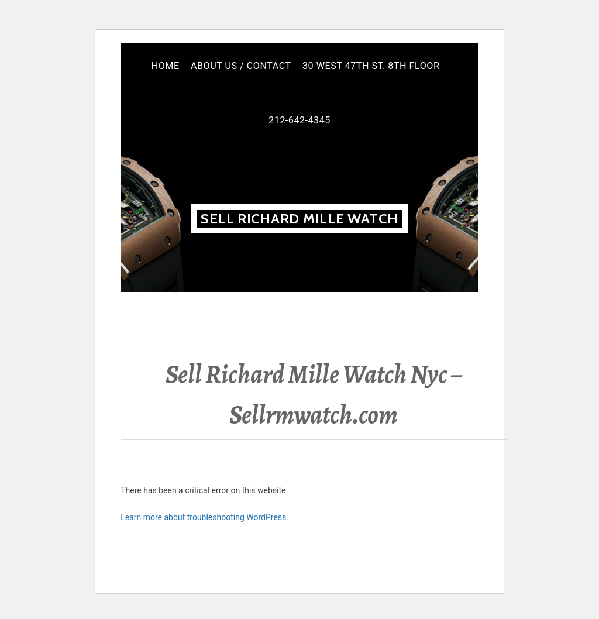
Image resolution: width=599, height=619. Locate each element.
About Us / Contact (241, 65)
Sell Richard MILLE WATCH (299, 218)
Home (166, 65)
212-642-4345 (299, 120)
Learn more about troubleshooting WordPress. (204, 517)
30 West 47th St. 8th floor (370, 65)
